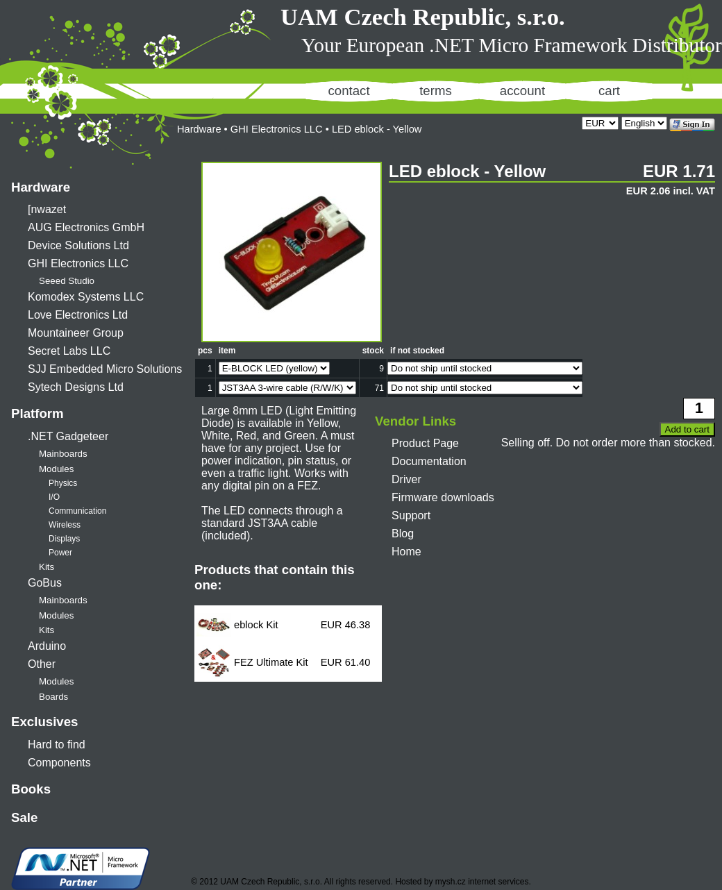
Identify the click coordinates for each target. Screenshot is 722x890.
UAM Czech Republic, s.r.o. (422, 16)
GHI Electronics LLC (78, 263)
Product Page (425, 443)
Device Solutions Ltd (78, 245)
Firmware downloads (443, 497)
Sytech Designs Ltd (76, 387)
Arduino (47, 646)
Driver (406, 479)
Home (406, 551)
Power (60, 552)
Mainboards (63, 453)
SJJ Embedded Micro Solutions (105, 369)
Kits (46, 567)
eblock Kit (256, 624)
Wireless (65, 525)
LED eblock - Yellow (377, 129)
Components (59, 763)
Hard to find (56, 744)
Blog (403, 533)
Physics (63, 483)
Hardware (40, 187)
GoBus (45, 583)
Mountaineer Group (76, 333)
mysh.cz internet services (482, 882)
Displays (64, 539)
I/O (54, 497)
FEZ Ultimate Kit (271, 662)
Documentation (429, 461)
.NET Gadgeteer (68, 436)
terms (435, 90)
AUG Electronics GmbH (86, 227)
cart (609, 90)
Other (42, 664)
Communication (77, 511)
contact (348, 90)
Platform (37, 413)
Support (411, 515)
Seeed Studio (66, 281)
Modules (56, 469)
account (522, 90)
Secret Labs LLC (69, 351)
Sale (24, 817)
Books (31, 789)
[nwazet (47, 209)
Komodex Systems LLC (86, 297)
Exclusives (44, 721)
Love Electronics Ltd (78, 315)
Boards (53, 696)
